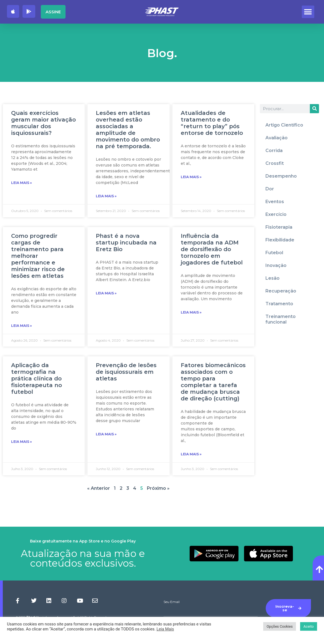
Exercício (276, 214)
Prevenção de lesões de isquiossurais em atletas (126, 372)
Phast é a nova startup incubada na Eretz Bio (126, 243)
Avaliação (276, 137)
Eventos (274, 201)
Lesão (272, 278)
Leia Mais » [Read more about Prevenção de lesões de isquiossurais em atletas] (106, 434)
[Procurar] (314, 108)
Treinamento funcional (280, 319)
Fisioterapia (278, 227)
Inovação (276, 265)
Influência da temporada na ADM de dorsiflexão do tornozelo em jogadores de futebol (212, 249)
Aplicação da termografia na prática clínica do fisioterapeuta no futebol (36, 378)
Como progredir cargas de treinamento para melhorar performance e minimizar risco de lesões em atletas (38, 256)
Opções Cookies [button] (280, 626)
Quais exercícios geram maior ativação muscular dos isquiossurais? (43, 123)
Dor (269, 188)
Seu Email (172, 602)
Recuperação (280, 291)
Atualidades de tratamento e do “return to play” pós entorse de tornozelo (212, 123)
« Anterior (98, 488)
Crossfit (274, 163)
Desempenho (281, 176)
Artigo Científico (284, 125)
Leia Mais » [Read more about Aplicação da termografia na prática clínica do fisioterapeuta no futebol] (21, 442)
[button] (308, 12)
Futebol (274, 252)
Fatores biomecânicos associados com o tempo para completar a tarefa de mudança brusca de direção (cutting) (213, 382)
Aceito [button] (308, 626)
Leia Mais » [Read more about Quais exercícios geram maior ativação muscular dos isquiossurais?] (21, 183)
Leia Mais (165, 629)
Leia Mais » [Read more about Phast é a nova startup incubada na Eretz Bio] (106, 293)
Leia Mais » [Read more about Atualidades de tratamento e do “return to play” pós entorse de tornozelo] (191, 177)
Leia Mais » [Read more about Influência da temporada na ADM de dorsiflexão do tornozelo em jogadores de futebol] (191, 312)
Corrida (274, 150)
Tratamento (279, 303)
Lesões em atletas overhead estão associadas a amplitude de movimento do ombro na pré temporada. (128, 130)
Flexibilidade (279, 240)
